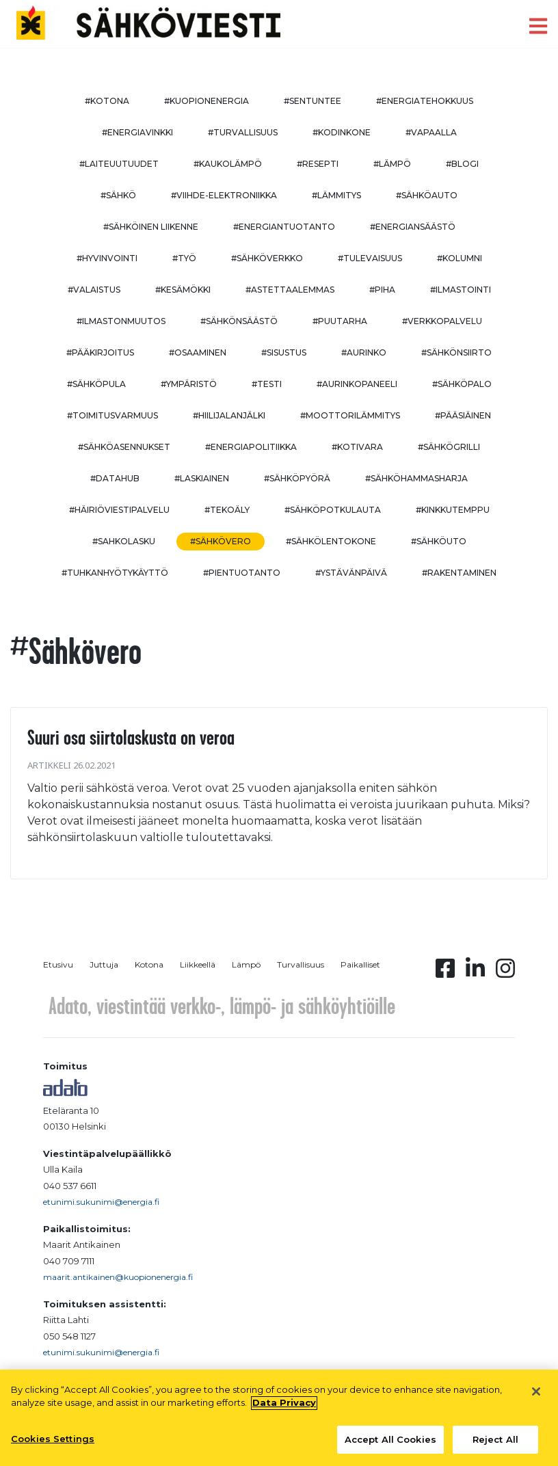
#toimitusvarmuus (112, 415)
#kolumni (459, 258)
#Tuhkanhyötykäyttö (115, 573)
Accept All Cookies (390, 1444)
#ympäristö (189, 384)
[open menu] (538, 26)
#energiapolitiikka (251, 447)
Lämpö (246, 964)
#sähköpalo (462, 384)
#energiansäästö (412, 227)
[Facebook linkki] (445, 972)
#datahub (115, 478)
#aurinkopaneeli (357, 384)
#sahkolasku (123, 541)
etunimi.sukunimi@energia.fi (101, 1202)
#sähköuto (438, 541)
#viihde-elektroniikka (224, 195)
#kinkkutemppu (453, 510)
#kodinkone (342, 132)
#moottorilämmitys (350, 415)
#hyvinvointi (107, 258)
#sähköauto (426, 195)
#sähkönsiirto (456, 352)
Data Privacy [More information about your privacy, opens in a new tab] (284, 1407)
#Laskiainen (201, 478)
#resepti (317, 164)
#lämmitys (336, 195)
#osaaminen (197, 352)
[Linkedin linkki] (475, 972)
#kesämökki (183, 289)
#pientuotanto (241, 573)
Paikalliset (360, 964)
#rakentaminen (459, 573)
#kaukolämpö (228, 164)
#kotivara (357, 447)
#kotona (107, 101)
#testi (267, 384)
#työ (184, 258)
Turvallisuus (300, 964)
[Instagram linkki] (505, 972)
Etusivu (58, 964)
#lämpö (392, 164)
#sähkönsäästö (239, 321)
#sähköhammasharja (416, 478)
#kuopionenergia (206, 101)
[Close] (536, 1397)
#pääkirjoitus (100, 352)
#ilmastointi (460, 289)
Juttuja (104, 964)
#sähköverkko (267, 258)
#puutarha (340, 321)
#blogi (462, 164)
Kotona (149, 964)
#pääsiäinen (463, 415)
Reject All (495, 1444)
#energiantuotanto (284, 227)
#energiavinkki (137, 132)
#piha (382, 289)
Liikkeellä (197, 964)
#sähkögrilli (449, 447)
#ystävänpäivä (351, 573)
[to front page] (148, 22)
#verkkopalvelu (442, 321)
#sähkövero (220, 541)
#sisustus (283, 352)
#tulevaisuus (370, 258)
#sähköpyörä (297, 478)
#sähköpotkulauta (332, 510)
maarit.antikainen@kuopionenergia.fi (118, 1277)
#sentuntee (312, 101)
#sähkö (118, 195)
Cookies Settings (52, 1444)
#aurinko (363, 352)
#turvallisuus (243, 132)
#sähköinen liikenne (150, 227)
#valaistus (94, 289)
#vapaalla (431, 132)
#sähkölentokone (331, 541)
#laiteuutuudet (119, 164)
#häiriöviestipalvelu (119, 510)
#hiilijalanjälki (229, 415)
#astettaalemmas (289, 289)
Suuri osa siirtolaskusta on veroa (131, 737)
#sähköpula (96, 384)
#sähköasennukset (124, 447)
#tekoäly (227, 510)
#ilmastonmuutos (121, 321)
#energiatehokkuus (424, 101)
